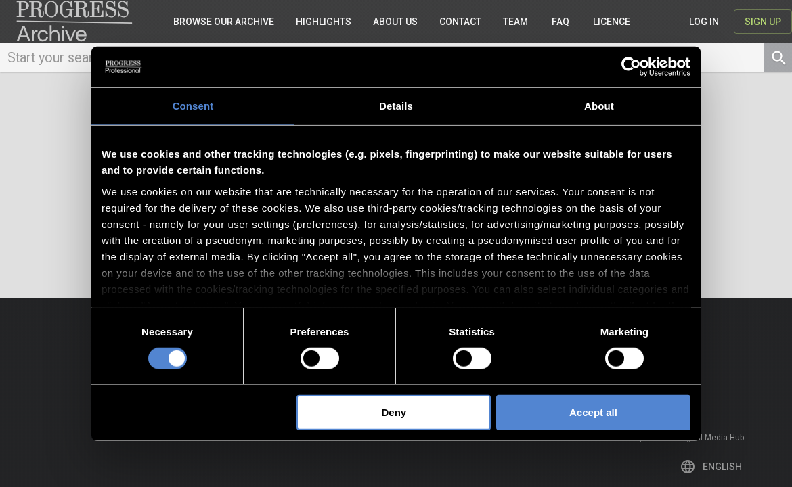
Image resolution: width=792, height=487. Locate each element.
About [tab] (599, 106)
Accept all (593, 412)
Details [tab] (396, 106)
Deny (394, 412)
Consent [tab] (193, 106)
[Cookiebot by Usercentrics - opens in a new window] (631, 67)
